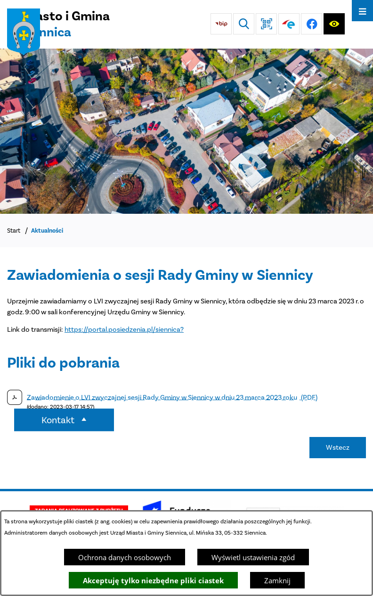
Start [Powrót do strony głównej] (13, 230)
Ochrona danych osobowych (124, 557)
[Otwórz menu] (362, 10)
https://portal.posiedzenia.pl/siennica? (124, 329)
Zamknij (277, 580)
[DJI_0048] (186, 131)
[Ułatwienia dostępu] (334, 23)
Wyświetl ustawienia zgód (253, 557)
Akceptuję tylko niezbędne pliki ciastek (153, 580)
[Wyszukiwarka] (243, 23)
